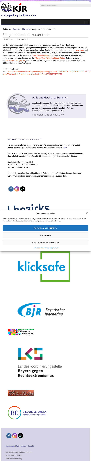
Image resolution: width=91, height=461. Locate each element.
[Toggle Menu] (86, 22)
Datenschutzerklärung (41, 248)
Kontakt (31, 446)
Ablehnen (45, 235)
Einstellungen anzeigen (45, 242)
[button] (86, 213)
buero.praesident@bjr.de (15, 60)
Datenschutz (21, 446)
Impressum (54, 248)
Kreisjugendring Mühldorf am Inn (18, 15)
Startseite (16, 29)
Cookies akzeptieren (45, 228)
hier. (65, 148)
